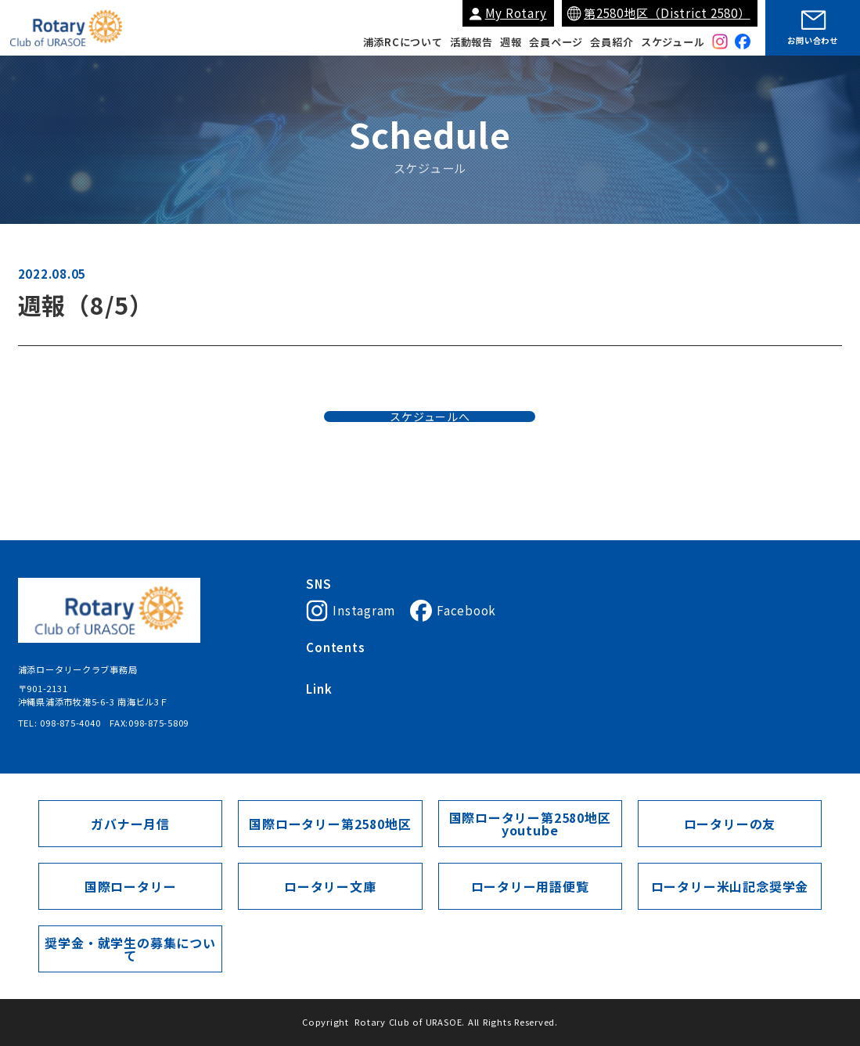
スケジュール (673, 42)
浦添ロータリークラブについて (370, 668)
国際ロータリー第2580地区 (503, 722)
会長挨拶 (468, 668)
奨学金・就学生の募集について (130, 948)
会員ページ (556, 42)
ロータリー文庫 (330, 886)
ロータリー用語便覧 (529, 886)
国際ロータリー (338, 722)
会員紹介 (611, 42)
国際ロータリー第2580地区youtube (530, 824)
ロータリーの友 (729, 823)
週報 (511, 42)
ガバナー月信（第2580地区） (635, 722)
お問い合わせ (812, 40)
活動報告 (471, 42)
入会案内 (520, 668)
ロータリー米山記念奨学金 (730, 886)
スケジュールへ (430, 442)
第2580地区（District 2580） (667, 13)
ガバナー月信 (130, 823)
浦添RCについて (403, 42)
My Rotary (516, 13)
